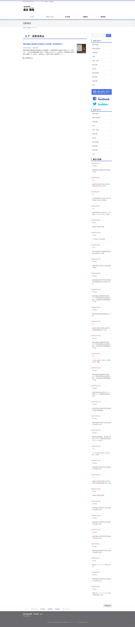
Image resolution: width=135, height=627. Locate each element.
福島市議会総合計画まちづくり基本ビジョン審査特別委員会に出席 (101, 394)
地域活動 (95, 52)
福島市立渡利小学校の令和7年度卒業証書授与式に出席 (101, 329)
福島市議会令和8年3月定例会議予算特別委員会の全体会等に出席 (101, 281)
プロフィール (34, 609)
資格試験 (95, 81)
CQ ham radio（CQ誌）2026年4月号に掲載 (101, 361)
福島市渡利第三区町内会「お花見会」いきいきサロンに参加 (101, 213)
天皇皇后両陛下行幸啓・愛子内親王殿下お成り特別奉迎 (101, 199)
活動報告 (50, 609)
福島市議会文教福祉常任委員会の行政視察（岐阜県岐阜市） (43, 44)
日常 (93, 85)
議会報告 (57, 609)
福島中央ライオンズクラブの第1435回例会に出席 (101, 594)
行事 (93, 56)
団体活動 (95, 64)
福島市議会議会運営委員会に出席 (101, 314)
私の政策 (42, 609)
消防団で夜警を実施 (98, 227)
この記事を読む (28, 57)
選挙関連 (95, 77)
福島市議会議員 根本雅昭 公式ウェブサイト (65, 622)
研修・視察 (35, 47)
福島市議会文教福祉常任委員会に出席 (101, 171)
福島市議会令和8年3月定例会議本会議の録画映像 (101, 409)
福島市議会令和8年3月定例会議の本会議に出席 (101, 423)
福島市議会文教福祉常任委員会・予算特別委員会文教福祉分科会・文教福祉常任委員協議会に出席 (101, 298)
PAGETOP (108, 605)
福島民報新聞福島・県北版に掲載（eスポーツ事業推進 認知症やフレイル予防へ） (101, 438)
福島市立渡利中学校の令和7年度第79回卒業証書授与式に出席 (101, 482)
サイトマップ (66, 609)
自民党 (94, 69)
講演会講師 (95, 73)
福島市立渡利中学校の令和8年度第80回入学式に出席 (101, 185)
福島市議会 (95, 44)
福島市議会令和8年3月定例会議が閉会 (101, 266)
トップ (26, 609)
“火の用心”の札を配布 (98, 239)
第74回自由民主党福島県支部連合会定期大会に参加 (101, 252)
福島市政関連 (96, 48)
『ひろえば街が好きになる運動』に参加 (100, 453)
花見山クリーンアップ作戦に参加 (101, 565)
